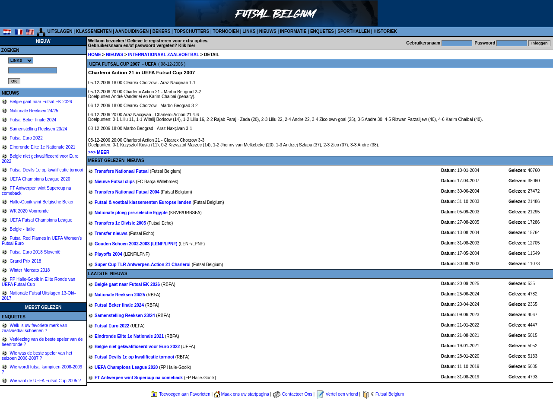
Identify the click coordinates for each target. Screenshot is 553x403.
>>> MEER (98, 152)
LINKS (248, 31)
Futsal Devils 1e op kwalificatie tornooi (46, 170)
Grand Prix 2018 (25, 261)
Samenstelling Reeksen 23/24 (38, 129)
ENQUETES (322, 31)
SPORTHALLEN (353, 31)
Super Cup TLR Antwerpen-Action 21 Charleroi (143, 264)
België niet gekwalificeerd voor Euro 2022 (138, 346)
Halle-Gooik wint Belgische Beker (41, 202)
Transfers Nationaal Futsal (122, 171)
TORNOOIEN (226, 31)
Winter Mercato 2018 (29, 270)
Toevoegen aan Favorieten (184, 394)
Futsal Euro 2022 (26, 138)
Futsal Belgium (389, 394)
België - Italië (22, 229)
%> (20, 60)
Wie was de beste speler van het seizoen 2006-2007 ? (37, 356)
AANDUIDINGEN (132, 31)
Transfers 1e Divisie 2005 (121, 223)
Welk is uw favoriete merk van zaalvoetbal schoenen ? (34, 328)
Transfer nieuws (112, 233)
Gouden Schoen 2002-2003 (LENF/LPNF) (136, 243)
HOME (94, 54)
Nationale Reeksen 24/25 (33, 110)
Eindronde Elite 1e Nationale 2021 (42, 147)
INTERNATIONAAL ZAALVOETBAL (164, 54)
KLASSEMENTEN (94, 31)
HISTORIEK (385, 31)
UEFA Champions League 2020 (39, 179)
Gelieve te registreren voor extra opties (167, 40)
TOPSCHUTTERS (192, 31)
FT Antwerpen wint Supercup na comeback (139, 377)
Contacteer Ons (297, 394)
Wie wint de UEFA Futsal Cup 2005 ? (45, 380)
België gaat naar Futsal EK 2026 (40, 101)
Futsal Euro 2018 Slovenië (34, 252)
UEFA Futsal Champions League (41, 220)
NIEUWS (267, 31)
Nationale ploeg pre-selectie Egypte (132, 212)
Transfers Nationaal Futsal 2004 (128, 192)
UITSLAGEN (60, 31)
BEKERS (162, 31)
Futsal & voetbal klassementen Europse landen (144, 202)
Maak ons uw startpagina (245, 394)
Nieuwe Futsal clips (115, 181)
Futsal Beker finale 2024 (33, 119)
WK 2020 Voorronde (29, 211)
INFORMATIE (293, 31)
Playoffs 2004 (109, 254)
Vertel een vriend (342, 394)
